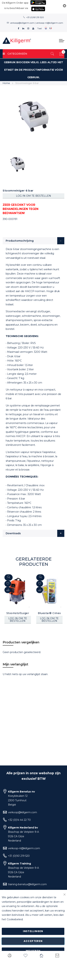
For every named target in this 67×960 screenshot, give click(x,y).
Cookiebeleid (15, 919)
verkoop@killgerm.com (22, 22)
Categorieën (15, 53)
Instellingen (33, 931)
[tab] (33, 240)
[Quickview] (8, 577)
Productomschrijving (20, 240)
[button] (7, 590)
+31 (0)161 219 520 (35, 17)
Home (6, 83)
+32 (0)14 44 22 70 (19, 819)
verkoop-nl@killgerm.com (49, 22)
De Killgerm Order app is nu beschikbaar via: (15, 5)
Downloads (13, 533)
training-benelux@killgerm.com (27, 884)
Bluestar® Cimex (49, 613)
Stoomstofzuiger (17, 613)
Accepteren (33, 941)
